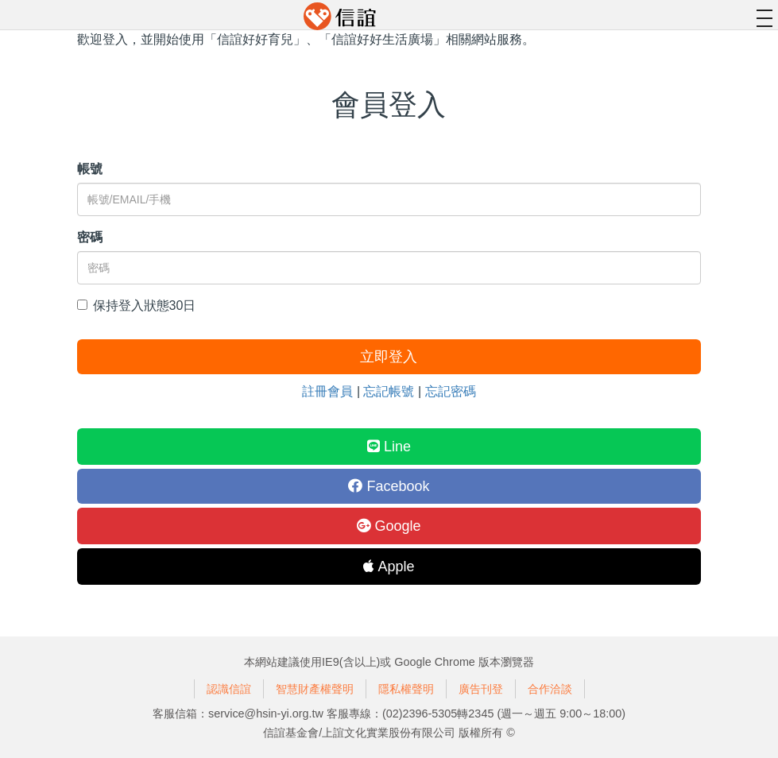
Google (388, 526)
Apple (388, 566)
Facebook (388, 486)
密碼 (90, 237)
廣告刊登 (481, 689)
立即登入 (388, 357)
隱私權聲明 (406, 689)
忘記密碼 (450, 391)
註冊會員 (327, 391)
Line (389, 446)
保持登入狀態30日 (136, 305)
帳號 (90, 169)
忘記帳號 (388, 391)
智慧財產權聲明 (315, 689)
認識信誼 (229, 689)
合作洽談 (550, 689)
